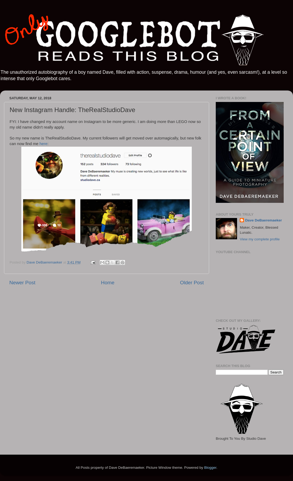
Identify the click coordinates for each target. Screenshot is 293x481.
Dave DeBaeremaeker (263, 220)
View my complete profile (260, 239)
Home (107, 282)
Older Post (192, 282)
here (43, 144)
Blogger (210, 468)
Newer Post (22, 282)
